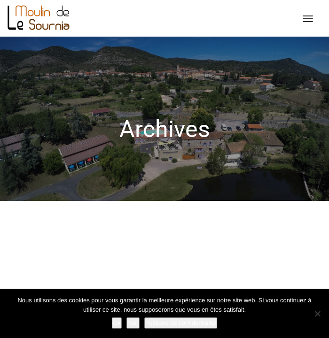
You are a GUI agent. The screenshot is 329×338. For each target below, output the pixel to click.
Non (133, 322)
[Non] (317, 313)
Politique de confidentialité (180, 322)
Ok (117, 322)
